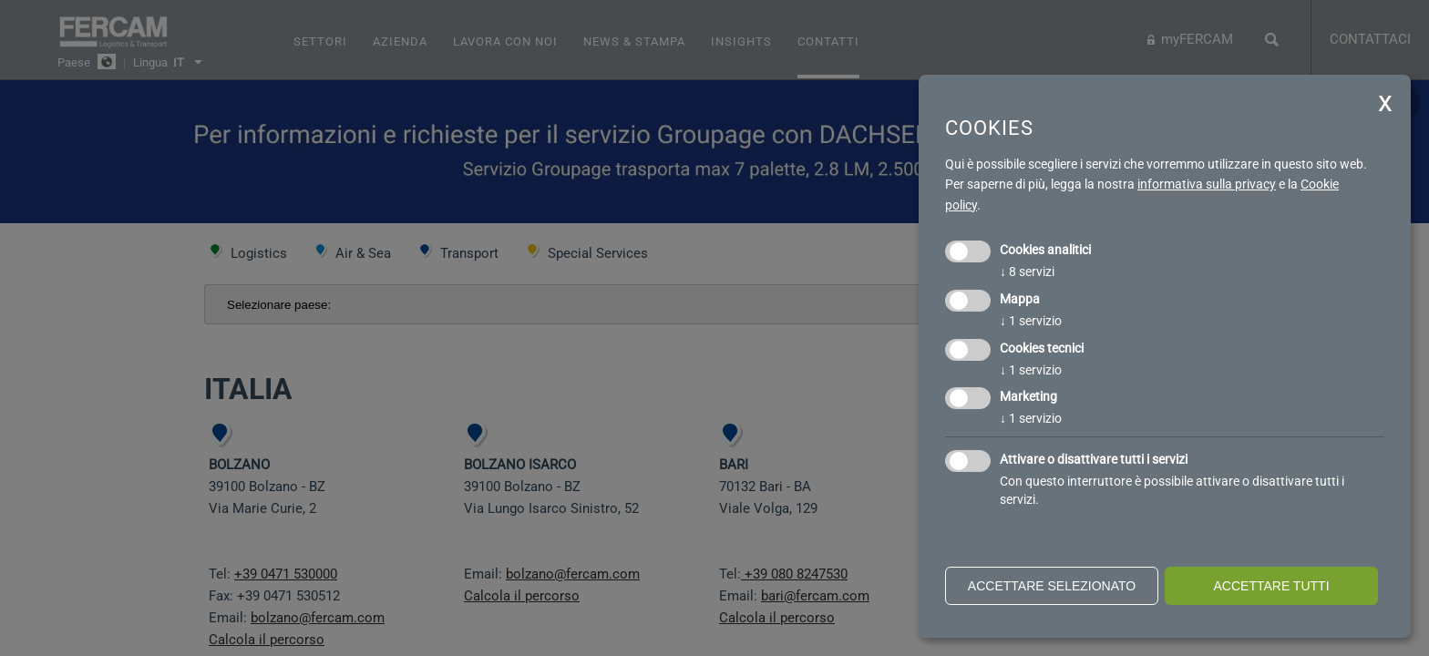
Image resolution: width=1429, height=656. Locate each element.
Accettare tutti (1271, 586)
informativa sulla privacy (1206, 184)
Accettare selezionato (1052, 586)
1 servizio (1031, 320)
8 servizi (1027, 271)
